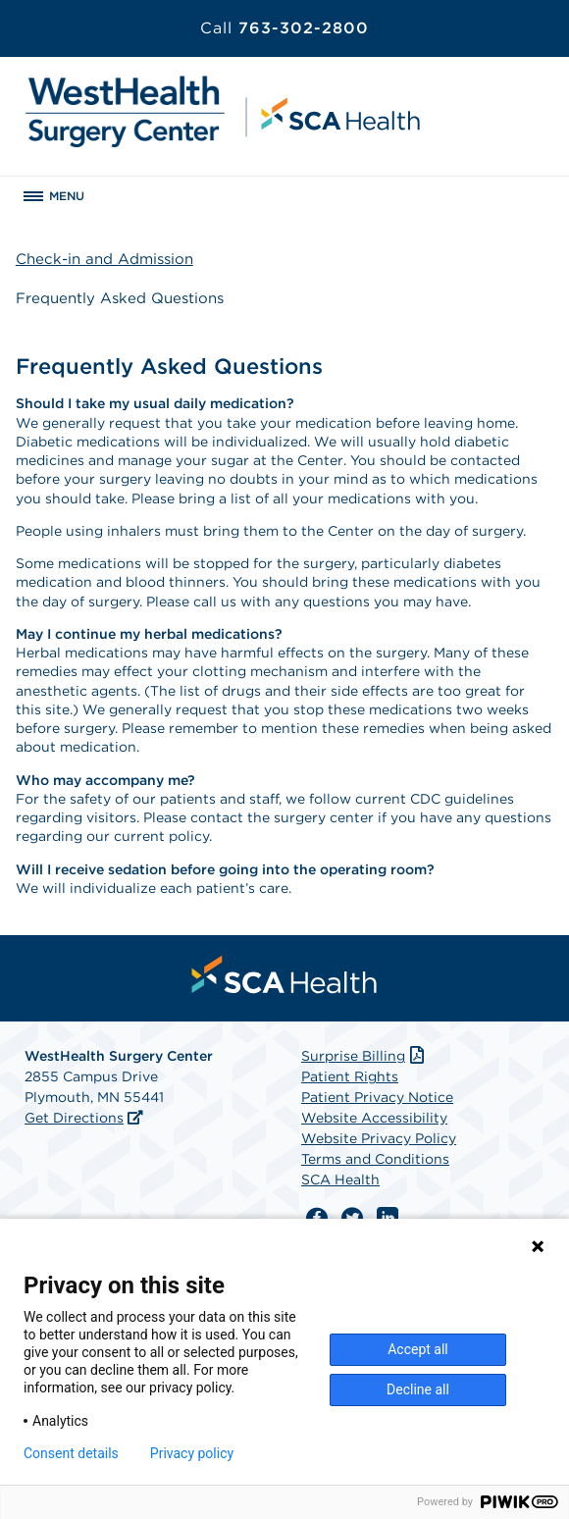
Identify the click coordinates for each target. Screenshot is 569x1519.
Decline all (418, 1389)
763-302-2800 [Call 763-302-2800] (284, 28)
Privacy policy (191, 1453)
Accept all (418, 1349)
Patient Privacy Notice (377, 1097)
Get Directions (74, 1118)
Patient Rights (349, 1076)
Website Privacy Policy (378, 1138)
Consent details (71, 1453)
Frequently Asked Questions (120, 298)
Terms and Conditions (375, 1159)
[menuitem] (284, 974)
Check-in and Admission (104, 259)
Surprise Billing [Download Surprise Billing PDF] (364, 1056)
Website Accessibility (374, 1118)
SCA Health (340, 1179)
